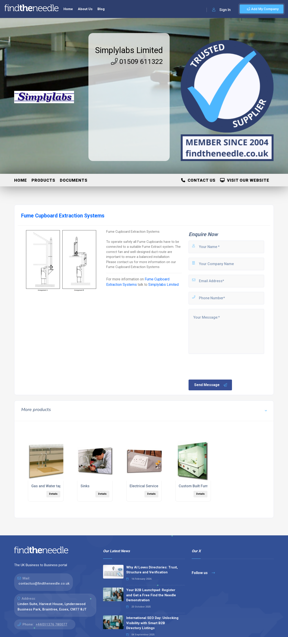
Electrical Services (145, 486)
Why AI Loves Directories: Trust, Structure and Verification (152, 569)
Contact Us (198, 180)
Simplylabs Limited (129, 50)
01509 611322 (137, 61)
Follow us (203, 573)
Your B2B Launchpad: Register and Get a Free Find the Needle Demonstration (151, 595)
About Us (85, 9)
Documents (74, 180)
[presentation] (222, 366)
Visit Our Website (244, 180)
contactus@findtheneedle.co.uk (44, 583)
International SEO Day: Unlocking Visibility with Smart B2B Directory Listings (152, 623)
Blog (101, 9)
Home (68, 9)
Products (43, 180)
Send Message (210, 385)
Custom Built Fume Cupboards (204, 486)
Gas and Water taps (47, 486)
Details (53, 493)
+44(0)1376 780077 (51, 624)
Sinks (85, 486)
